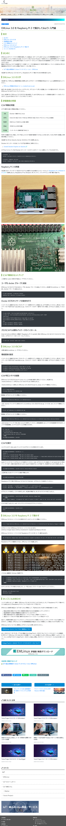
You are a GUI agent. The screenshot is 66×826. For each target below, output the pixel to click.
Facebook (7, 675)
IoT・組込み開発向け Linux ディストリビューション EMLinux (20, 663)
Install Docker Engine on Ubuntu (15, 146)
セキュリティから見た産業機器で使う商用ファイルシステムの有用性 (22, 690)
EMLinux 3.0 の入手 (10, 39)
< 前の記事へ (16, 685)
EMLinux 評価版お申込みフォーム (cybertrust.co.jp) (19, 86)
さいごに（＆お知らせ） (10, 48)
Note (33, 675)
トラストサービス (38, 819)
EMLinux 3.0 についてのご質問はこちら (17, 629)
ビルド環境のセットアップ (10, 43)
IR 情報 (3, 821)
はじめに (6, 37)
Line (25, 675)
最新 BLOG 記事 (8, 700)
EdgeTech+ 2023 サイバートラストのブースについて (21, 643)
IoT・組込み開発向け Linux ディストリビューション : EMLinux (21, 69)
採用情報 (3, 824)
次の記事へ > (49, 685)
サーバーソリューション (41, 822)
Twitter (17, 675)
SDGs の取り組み (7, 819)
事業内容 (35, 817)
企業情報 (3, 817)
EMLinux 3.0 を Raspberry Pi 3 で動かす (16, 47)
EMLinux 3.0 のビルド (10, 45)
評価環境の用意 (8, 41)
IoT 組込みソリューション (42, 823)
